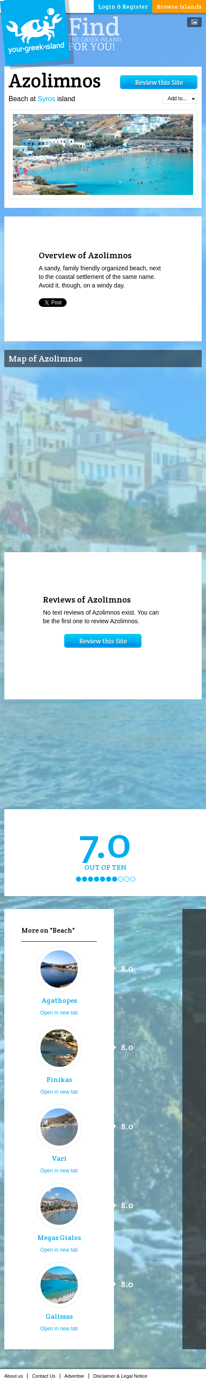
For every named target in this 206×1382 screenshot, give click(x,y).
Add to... (181, 99)
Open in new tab (59, 1013)
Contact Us (46, 1376)
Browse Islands (179, 6)
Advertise (77, 1376)
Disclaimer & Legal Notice (122, 1376)
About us (16, 1376)
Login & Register (123, 6)
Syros (46, 98)
